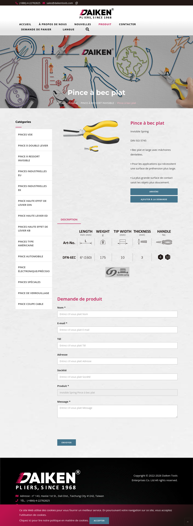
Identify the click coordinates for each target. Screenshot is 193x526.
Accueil (25, 24)
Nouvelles (82, 24)
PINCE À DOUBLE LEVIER (33, 145)
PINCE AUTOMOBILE (30, 256)
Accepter (99, 520)
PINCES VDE (25, 134)
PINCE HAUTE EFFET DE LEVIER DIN (32, 202)
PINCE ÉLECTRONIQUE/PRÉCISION (34, 269)
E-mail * (62, 323)
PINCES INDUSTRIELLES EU (32, 173)
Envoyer (67, 442)
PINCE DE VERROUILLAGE (33, 293)
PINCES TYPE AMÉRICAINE (26, 243)
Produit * (63, 386)
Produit (105, 24)
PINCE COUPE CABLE (30, 304)
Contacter (127, 24)
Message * (63, 401)
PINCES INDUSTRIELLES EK (32, 188)
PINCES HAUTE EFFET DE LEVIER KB (33, 228)
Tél (59, 339)
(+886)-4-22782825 (29, 3)
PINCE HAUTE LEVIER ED (33, 215)
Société (62, 370)
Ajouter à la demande (154, 199)
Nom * (61, 307)
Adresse (62, 354)
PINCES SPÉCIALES (29, 282)
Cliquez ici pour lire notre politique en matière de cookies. (54, 520)
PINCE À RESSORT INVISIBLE (97, 103)
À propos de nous (53, 24)
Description (69, 219)
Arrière (154, 191)
